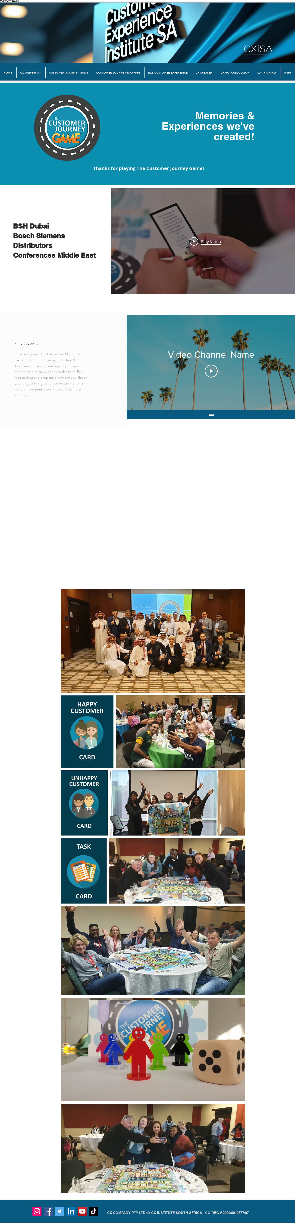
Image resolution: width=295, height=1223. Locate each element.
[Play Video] (205, 241)
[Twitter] (59, 1211)
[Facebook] (48, 1211)
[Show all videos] (211, 414)
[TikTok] (93, 1211)
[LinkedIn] (70, 1211)
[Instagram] (36, 1211)
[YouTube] (82, 1211)
